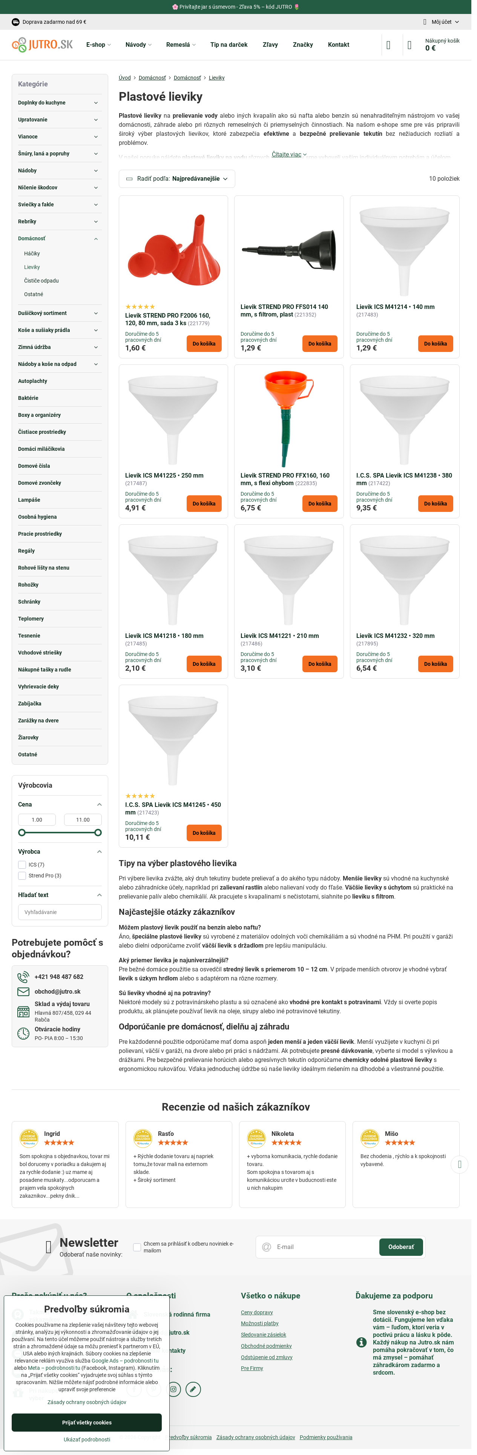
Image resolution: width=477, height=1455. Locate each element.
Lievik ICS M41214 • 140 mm (395, 307)
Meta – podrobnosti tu (54, 1368)
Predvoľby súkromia (188, 1438)
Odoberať (401, 1247)
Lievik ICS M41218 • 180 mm (164, 636)
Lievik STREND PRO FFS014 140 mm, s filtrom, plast (284, 311)
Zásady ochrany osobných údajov (255, 1438)
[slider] (22, 832)
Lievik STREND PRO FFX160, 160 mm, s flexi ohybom (285, 480)
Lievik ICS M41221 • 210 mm (280, 636)
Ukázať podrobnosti (87, 1440)
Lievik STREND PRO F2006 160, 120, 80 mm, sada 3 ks (167, 319)
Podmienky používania (326, 1438)
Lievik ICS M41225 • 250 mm (164, 476)
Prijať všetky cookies (87, 1423)
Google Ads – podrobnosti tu (125, 1361)
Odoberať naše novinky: (91, 1255)
